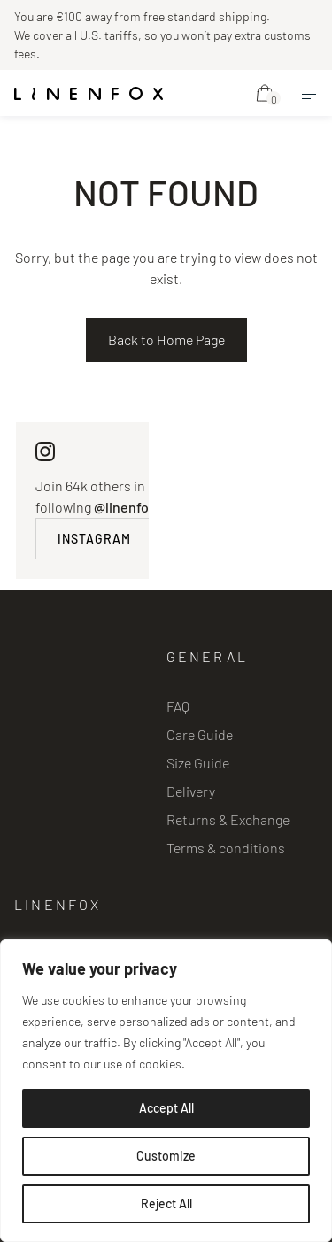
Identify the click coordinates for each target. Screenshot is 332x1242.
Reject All (166, 1203)
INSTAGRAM (94, 538)
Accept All (166, 1107)
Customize (166, 1155)
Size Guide (197, 762)
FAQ (177, 706)
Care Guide (199, 734)
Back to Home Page (166, 339)
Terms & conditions (225, 847)
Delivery (190, 791)
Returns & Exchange (228, 819)
